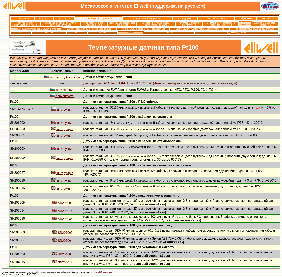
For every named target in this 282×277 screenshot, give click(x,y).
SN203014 (62, 211)
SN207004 (62, 240)
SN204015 (62, 262)
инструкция (62, 109)
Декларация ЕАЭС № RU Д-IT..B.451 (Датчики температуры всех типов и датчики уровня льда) (160, 83)
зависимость (62, 96)
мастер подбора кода (62, 77)
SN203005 (62, 203)
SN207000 (62, 232)
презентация (62, 89)
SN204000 (62, 254)
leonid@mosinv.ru (102, 272)
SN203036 (62, 219)
